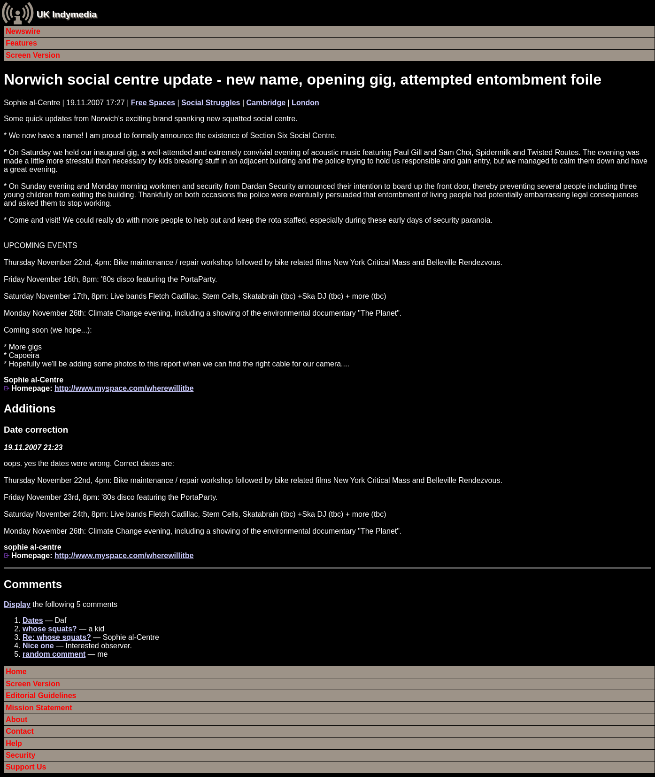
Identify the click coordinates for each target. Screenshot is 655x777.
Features (21, 43)
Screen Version (33, 55)
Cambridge (265, 103)
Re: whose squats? (57, 637)
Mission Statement (39, 708)
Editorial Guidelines (41, 695)
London (305, 103)
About (16, 719)
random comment (54, 654)
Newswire (23, 31)
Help (14, 743)
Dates (33, 620)
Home (16, 672)
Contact (20, 731)
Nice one (38, 646)
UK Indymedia (67, 14)
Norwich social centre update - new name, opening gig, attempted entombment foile (302, 79)
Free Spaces (153, 103)
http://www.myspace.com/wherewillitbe (123, 388)
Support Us (26, 767)
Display (17, 604)
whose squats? (50, 629)
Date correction (36, 430)
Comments (33, 584)
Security (20, 755)
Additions (30, 408)
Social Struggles (210, 103)
